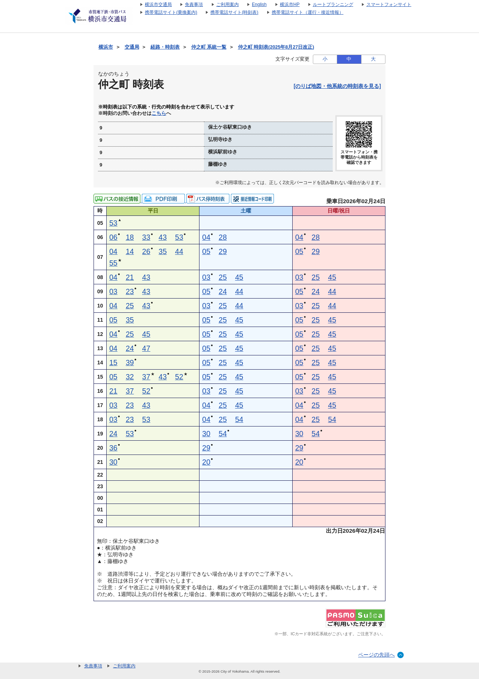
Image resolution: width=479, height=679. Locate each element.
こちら (159, 113)
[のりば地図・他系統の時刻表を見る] (337, 86)
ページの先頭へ (376, 655)
